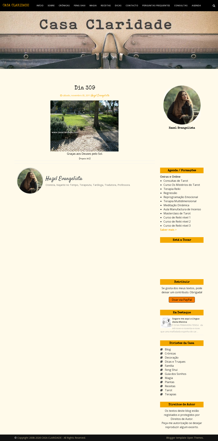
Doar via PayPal (182, 300)
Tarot (168, 390)
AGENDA (196, 5)
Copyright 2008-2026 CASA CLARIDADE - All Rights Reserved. (51, 437)
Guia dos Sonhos (175, 374)
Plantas (169, 382)
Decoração (171, 357)
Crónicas (170, 353)
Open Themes (195, 437)
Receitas (170, 386)
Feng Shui (171, 370)
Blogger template (176, 437)
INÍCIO (40, 5)
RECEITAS (106, 5)
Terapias (170, 394)
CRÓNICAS (64, 5)
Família (169, 366)
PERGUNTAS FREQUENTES (156, 5)
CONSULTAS (181, 5)
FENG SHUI (79, 5)
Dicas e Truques (175, 361)
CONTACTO (132, 5)
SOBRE (51, 5)
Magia (169, 378)
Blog (168, 349)
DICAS (118, 5)
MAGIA (93, 5)
